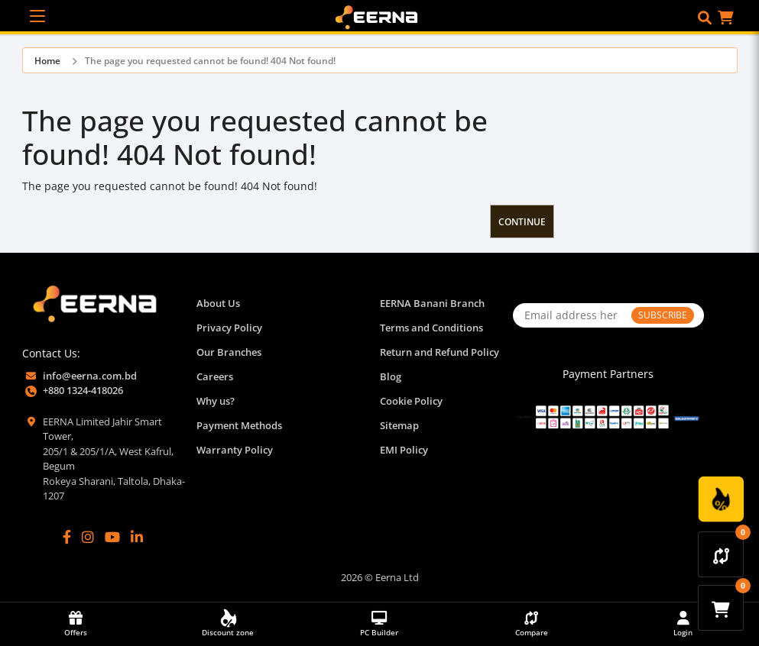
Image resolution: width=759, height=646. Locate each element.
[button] (705, 18)
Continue (522, 221)
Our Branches (228, 352)
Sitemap (399, 425)
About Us (218, 303)
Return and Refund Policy (439, 352)
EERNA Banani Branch (432, 303)
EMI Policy (404, 450)
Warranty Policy (234, 450)
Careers (214, 376)
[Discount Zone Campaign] (721, 499)
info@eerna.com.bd (90, 376)
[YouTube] (112, 537)
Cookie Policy (411, 401)
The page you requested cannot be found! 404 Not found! (210, 60)
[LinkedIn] (137, 537)
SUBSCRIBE (662, 314)
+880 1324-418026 (83, 390)
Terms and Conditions (431, 327)
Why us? (215, 401)
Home (47, 60)
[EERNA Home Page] (380, 16)
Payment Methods (239, 425)
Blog (390, 376)
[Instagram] (88, 537)
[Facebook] (67, 537)
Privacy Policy (229, 327)
